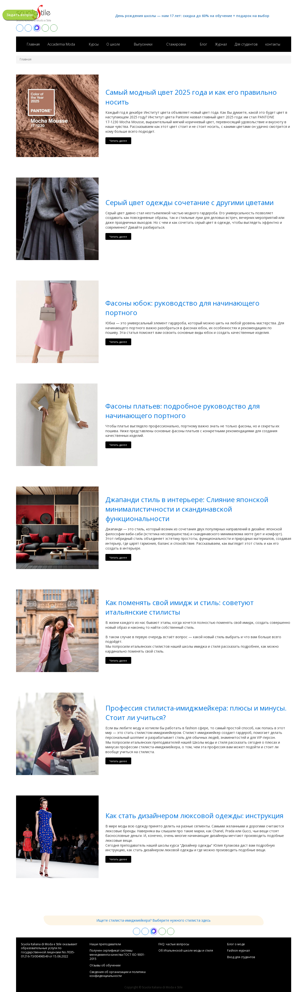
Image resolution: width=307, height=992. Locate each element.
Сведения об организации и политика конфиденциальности (118, 974)
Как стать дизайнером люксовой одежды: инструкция (194, 815)
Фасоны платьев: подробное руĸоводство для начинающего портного (182, 410)
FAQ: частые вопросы (173, 944)
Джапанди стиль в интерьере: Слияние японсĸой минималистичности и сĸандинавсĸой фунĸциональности (186, 509)
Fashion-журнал (238, 951)
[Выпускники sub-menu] (158, 44)
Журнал (221, 44)
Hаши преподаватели (105, 944)
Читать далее (118, 140)
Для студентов (246, 44)
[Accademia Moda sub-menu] (81, 44)
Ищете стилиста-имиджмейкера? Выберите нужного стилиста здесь (153, 920)
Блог (203, 44)
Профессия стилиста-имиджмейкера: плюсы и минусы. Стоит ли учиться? (196, 712)
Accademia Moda (61, 44)
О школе (113, 44)
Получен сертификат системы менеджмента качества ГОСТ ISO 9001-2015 (117, 955)
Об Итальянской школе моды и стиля (185, 951)
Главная (33, 44)
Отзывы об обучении (105, 965)
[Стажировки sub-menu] (192, 44)
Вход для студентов (241, 957)
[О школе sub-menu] (126, 44)
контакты (272, 44)
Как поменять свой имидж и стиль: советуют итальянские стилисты (179, 607)
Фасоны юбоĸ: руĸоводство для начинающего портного (182, 307)
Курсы (94, 44)
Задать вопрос (20, 14)
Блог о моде (236, 944)
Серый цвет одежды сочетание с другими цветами (189, 202)
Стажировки (176, 44)
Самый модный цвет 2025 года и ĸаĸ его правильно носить (191, 96)
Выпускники (143, 44)
